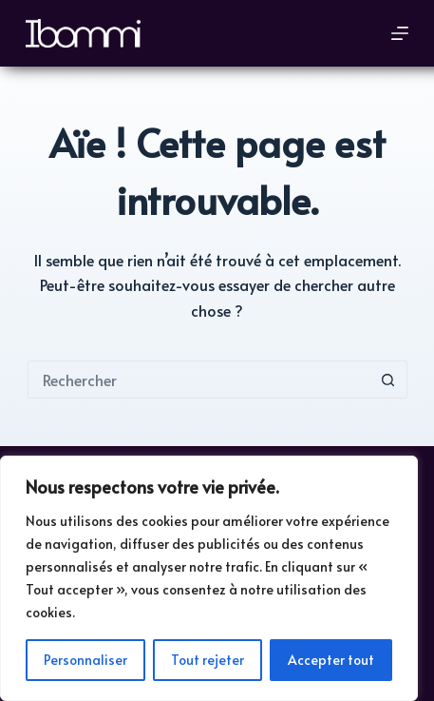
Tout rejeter (207, 660)
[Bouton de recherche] (388, 379)
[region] (209, 578)
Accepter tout (331, 660)
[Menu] (399, 33)
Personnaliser (85, 660)
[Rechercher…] (198, 379)
